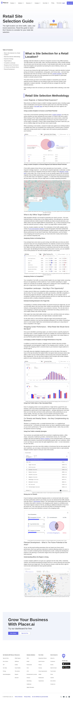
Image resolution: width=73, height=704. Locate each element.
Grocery (40, 667)
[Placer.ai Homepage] (4, 3)
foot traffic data (38, 106)
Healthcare (29, 684)
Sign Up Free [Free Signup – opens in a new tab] (6, 658)
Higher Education (30, 687)
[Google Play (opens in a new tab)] (66, 667)
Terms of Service (18, 696)
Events (51, 664)
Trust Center (53, 671)
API (3, 664)
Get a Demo (13, 633)
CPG (28, 671)
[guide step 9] (12, 69)
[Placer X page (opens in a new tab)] (61, 697)
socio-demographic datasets (36, 228)
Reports (16, 674)
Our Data (5, 667)
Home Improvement (43, 671)
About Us (52, 658)
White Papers (17, 658)
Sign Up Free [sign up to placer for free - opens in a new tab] (24, 633)
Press (51, 674)
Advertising (29, 680)
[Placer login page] (63, 3)
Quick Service (41, 661)
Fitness (40, 664)
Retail (28, 661)
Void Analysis (37, 501)
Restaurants (29, 664)
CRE (28, 658)
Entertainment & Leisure (32, 674)
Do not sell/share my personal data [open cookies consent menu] (40, 696)
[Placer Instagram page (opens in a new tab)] (69, 697)
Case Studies (17, 667)
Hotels (40, 674)
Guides (16, 664)
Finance (28, 677)
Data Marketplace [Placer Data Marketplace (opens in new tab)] (6, 674)
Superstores (41, 680)
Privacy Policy (27, 696)
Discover (16, 677)
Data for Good (53, 667)
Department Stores (43, 658)
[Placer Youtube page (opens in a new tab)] (64, 697)
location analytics (57, 73)
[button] (13, 3)
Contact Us (52, 684)
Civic (28, 667)
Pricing (52, 3)
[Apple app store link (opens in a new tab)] (66, 664)
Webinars (17, 661)
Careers (52, 677)
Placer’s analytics (45, 438)
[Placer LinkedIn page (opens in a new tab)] (66, 697)
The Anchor (17, 671)
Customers (52, 661)
